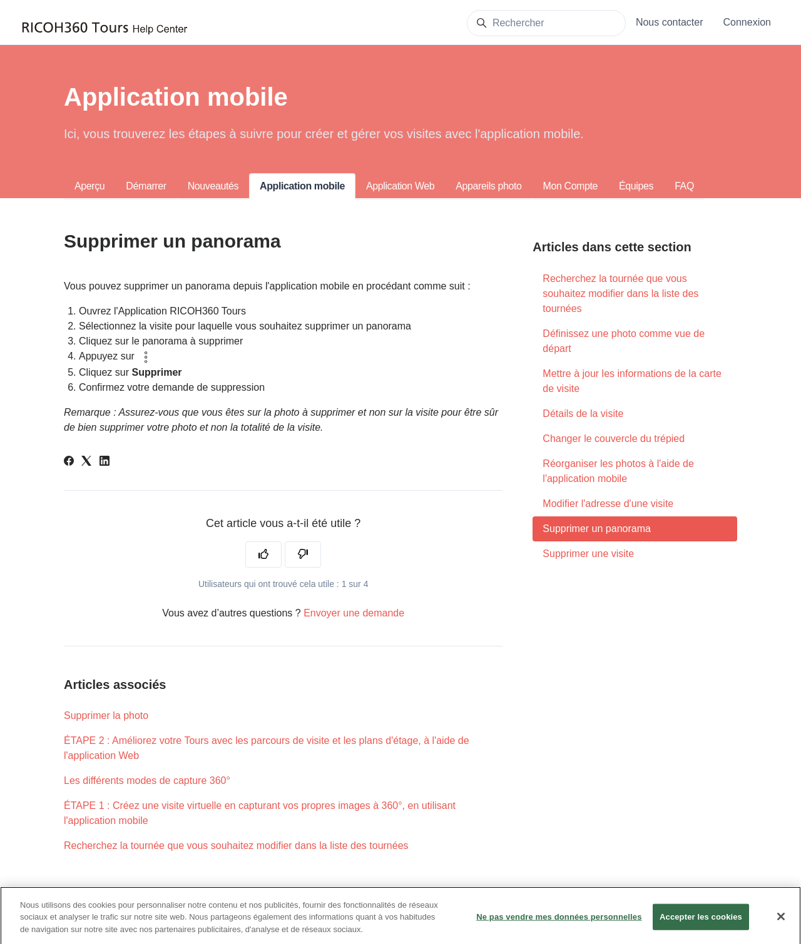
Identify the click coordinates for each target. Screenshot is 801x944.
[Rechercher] (546, 23)
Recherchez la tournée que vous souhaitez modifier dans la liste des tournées (236, 845)
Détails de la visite (583, 413)
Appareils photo (488, 186)
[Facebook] (69, 462)
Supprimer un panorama (597, 528)
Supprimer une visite (588, 553)
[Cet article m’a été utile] (263, 554)
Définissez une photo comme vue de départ (624, 341)
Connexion (747, 22)
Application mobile (302, 186)
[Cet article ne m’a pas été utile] (303, 554)
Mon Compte (570, 186)
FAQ (684, 186)
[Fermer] (781, 921)
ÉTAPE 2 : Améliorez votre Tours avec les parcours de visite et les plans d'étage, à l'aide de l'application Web (266, 748)
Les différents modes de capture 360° (147, 780)
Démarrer (146, 186)
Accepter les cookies (701, 921)
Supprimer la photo (106, 715)
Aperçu (89, 186)
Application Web (400, 186)
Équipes (636, 186)
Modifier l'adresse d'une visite (608, 503)
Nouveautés (213, 186)
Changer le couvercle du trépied (614, 438)
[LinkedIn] (104, 462)
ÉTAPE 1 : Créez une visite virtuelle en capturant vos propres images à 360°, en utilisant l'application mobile (260, 813)
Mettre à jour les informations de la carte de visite (632, 381)
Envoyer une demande (354, 613)
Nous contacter (669, 22)
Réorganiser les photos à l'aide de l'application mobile (618, 471)
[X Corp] (86, 462)
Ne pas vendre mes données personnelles (558, 921)
